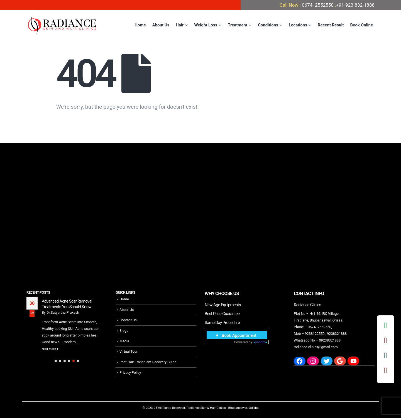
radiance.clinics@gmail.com (316, 347)
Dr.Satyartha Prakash (63, 312)
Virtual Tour (128, 351)
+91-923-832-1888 (355, 5)
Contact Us (128, 320)
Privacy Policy (130, 372)
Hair (180, 25)
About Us (161, 25)
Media (124, 341)
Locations (298, 25)
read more (50, 349)
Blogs (123, 330)
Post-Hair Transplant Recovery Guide (147, 362)
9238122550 (315, 334)
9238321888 (337, 334)
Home (140, 25)
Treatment (237, 25)
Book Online (361, 25)
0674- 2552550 (318, 5)
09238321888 (330, 340)
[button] (55, 360)
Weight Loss (205, 25)
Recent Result (331, 25)
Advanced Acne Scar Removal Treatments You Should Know (67, 304)
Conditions (268, 25)
